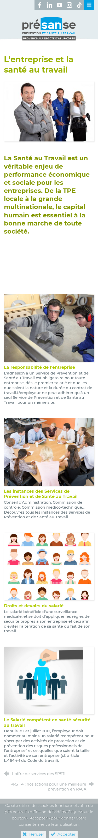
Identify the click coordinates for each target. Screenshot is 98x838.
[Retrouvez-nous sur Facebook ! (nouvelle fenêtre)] (39, 5)
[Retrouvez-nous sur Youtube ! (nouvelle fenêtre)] (59, 5)
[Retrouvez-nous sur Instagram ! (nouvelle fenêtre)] (69, 5)
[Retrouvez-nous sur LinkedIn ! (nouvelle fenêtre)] (49, 5)
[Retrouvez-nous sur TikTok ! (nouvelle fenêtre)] (79, 5)
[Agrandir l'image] (49, 111)
